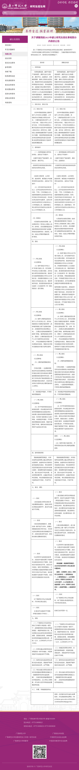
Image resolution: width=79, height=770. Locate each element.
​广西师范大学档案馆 (20, 741)
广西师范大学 (21, 733)
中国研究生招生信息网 (58, 737)
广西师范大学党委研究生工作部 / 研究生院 (20, 737)
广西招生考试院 (58, 733)
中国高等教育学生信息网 (58, 741)
